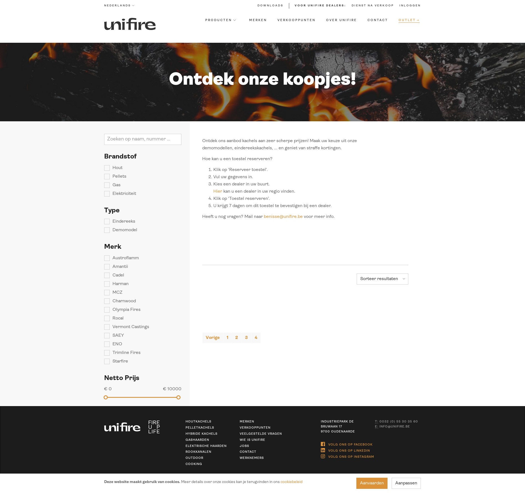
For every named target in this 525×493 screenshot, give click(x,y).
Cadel (118, 275)
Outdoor (194, 458)
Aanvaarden (372, 483)
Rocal (118, 318)
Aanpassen (406, 483)
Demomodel (124, 230)
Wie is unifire (252, 440)
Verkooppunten (297, 20)
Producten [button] (220, 20)
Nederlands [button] (119, 5)
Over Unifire (341, 20)
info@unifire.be (392, 427)
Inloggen (410, 5)
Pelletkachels (200, 427)
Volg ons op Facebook (346, 444)
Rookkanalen (198, 452)
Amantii (120, 267)
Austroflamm (125, 258)
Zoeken (176, 139)
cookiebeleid (291, 482)
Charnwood (124, 301)
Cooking (194, 464)
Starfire (120, 361)
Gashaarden (197, 440)
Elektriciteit (124, 194)
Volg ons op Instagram (347, 456)
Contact (378, 20)
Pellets (119, 176)
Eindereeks (123, 221)
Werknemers (252, 458)
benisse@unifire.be (283, 217)
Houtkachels (198, 421)
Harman (120, 284)
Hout (117, 168)
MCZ (117, 292)
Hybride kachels (202, 434)
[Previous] (212, 337)
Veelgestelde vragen (261, 434)
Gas (116, 185)
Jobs (244, 446)
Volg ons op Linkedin (345, 450)
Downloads (270, 5)
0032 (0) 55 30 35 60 (396, 422)
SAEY (118, 335)
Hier (217, 191)
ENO (117, 344)
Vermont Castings (130, 327)
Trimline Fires (126, 353)
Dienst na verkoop (373, 5)
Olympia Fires (126, 310)
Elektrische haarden (206, 446)
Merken (258, 20)
